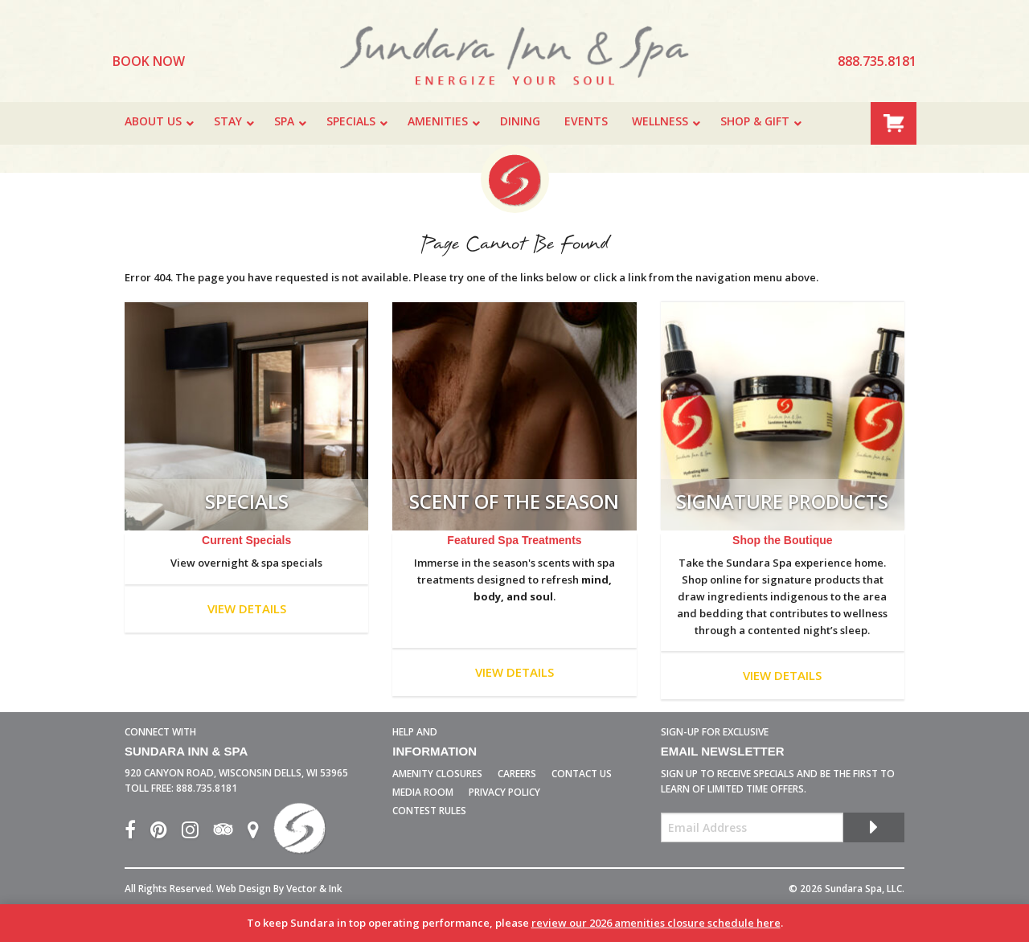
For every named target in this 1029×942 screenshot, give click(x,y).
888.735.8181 (206, 788)
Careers (517, 773)
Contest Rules (429, 810)
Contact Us (581, 773)
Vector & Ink (314, 888)
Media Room (422, 792)
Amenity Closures (437, 773)
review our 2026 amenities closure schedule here (656, 922)
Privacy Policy (504, 792)
